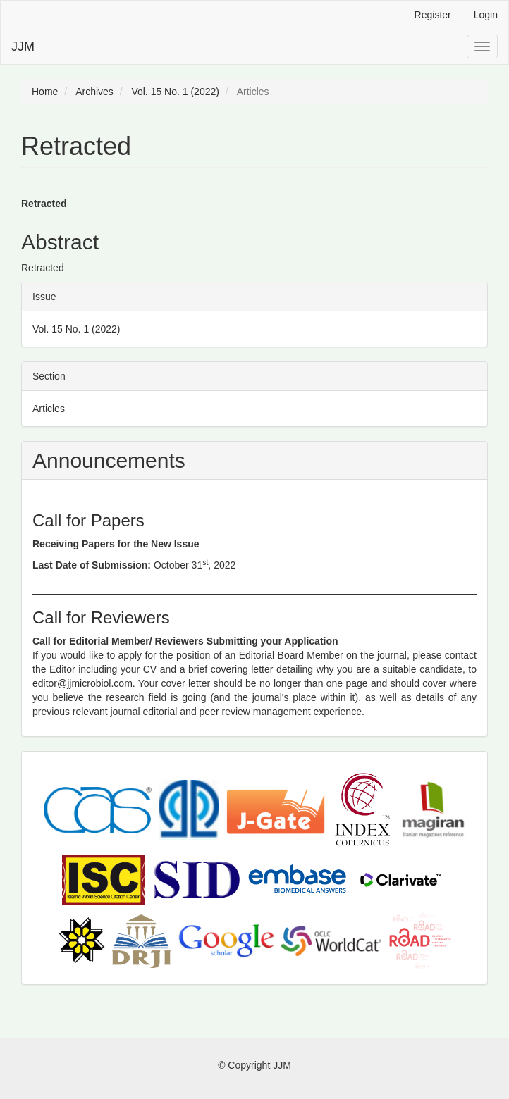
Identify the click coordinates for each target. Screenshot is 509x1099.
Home (45, 91)
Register (433, 14)
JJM (23, 46)
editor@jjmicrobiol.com (82, 683)
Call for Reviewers (101, 617)
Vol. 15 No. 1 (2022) (175, 91)
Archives (94, 91)
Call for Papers (88, 520)
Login (486, 14)
